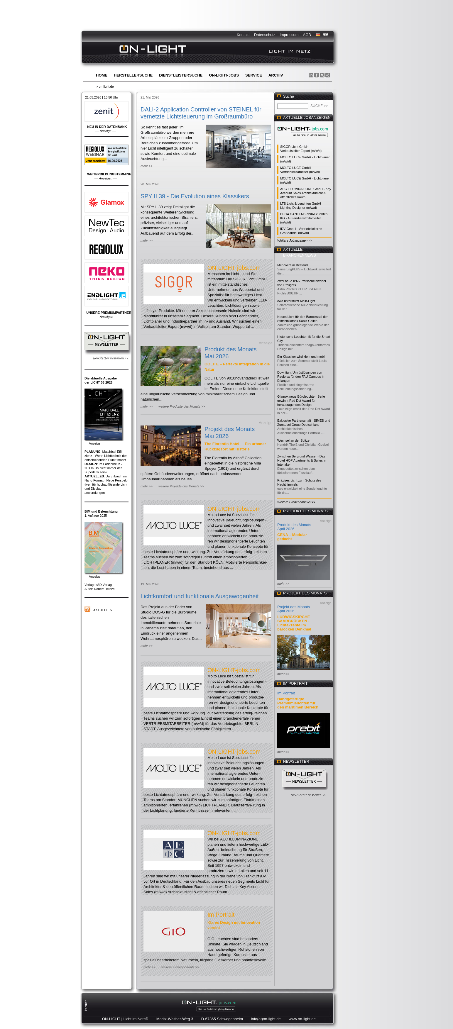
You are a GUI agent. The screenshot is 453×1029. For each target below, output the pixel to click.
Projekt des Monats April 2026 (293, 609)
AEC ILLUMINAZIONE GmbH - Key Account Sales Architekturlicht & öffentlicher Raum (305, 193)
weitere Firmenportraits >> (180, 967)
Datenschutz (264, 35)
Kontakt (243, 35)
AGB (307, 35)
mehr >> (147, 166)
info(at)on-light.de (266, 1019)
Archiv (275, 75)
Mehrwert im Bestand (292, 265)
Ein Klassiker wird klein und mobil (301, 356)
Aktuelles (102, 610)
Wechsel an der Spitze (293, 440)
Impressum (289, 35)
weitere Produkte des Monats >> (181, 406)
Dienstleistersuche (180, 75)
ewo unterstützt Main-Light (296, 301)
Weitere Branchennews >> (296, 502)
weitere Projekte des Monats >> (181, 486)
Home (101, 75)
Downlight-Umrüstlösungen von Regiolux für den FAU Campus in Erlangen (300, 376)
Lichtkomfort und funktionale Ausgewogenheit (200, 596)
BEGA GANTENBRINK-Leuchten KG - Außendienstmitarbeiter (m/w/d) (303, 218)
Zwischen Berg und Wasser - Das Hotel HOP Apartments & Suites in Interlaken (301, 460)
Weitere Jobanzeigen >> (294, 240)
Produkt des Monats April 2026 (294, 527)
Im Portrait (220, 914)
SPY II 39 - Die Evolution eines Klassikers (195, 196)
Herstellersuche (133, 75)
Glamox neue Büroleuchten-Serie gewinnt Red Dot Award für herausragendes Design (301, 400)
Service (253, 75)
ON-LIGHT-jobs (224, 75)
